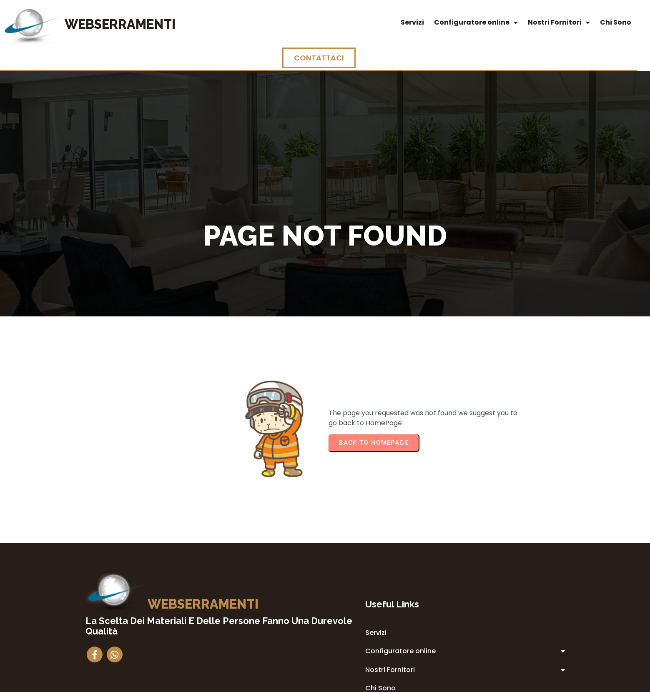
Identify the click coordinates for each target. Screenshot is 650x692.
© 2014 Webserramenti (325, 684)
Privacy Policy (378, 616)
